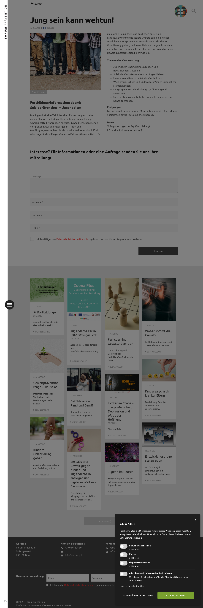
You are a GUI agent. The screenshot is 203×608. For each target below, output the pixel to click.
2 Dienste (134, 549)
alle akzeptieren (176, 595)
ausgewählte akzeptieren (138, 595)
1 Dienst (134, 557)
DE (5, 600)
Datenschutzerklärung (131, 537)
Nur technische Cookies (132, 586)
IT (5, 603)
